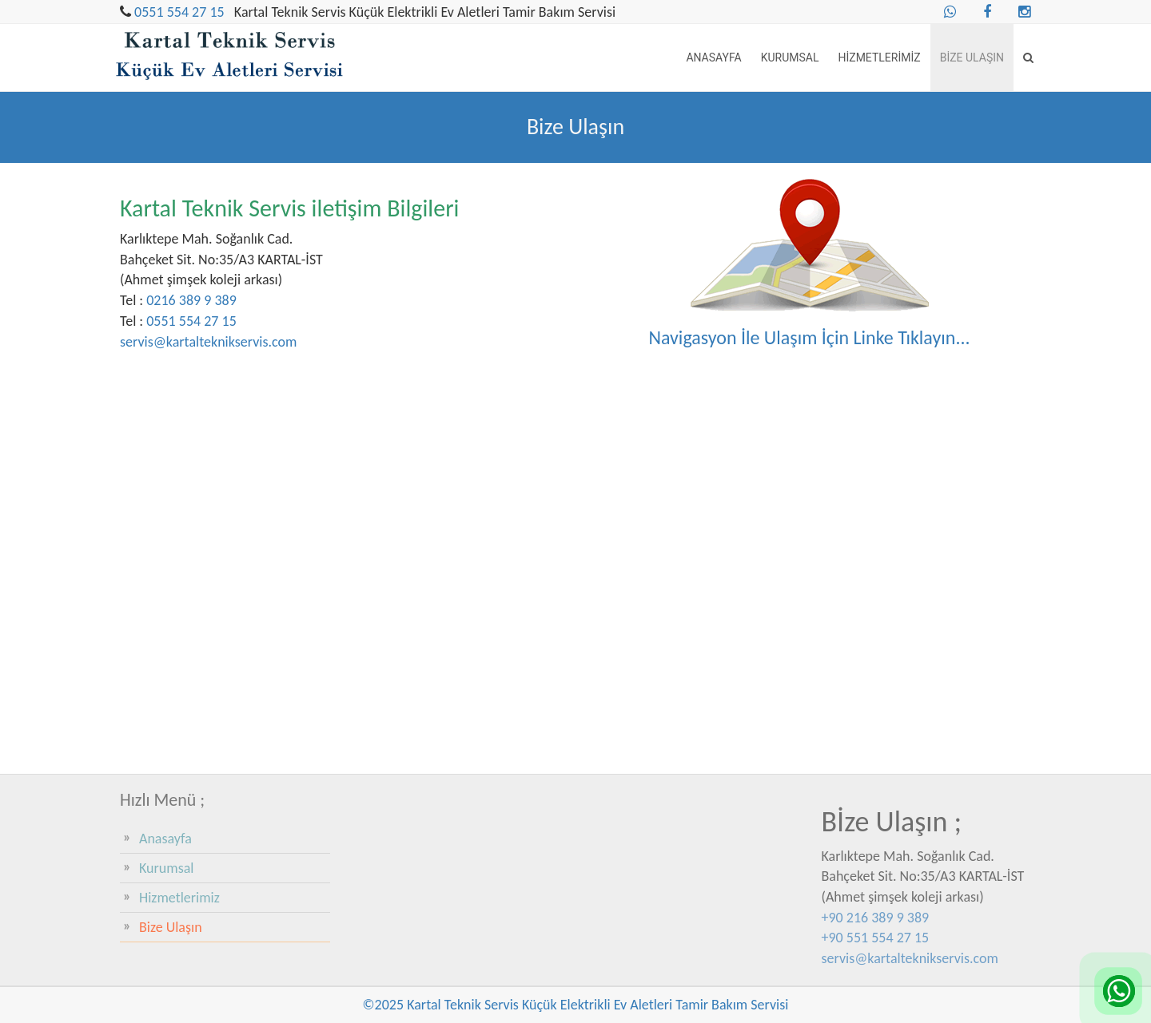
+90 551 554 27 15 (876, 937)
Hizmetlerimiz (879, 57)
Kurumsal (790, 57)
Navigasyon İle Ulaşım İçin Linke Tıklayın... (809, 337)
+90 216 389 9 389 (876, 917)
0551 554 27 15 (179, 12)
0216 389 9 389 (191, 300)
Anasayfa (713, 57)
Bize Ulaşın (972, 57)
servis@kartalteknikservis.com (208, 342)
